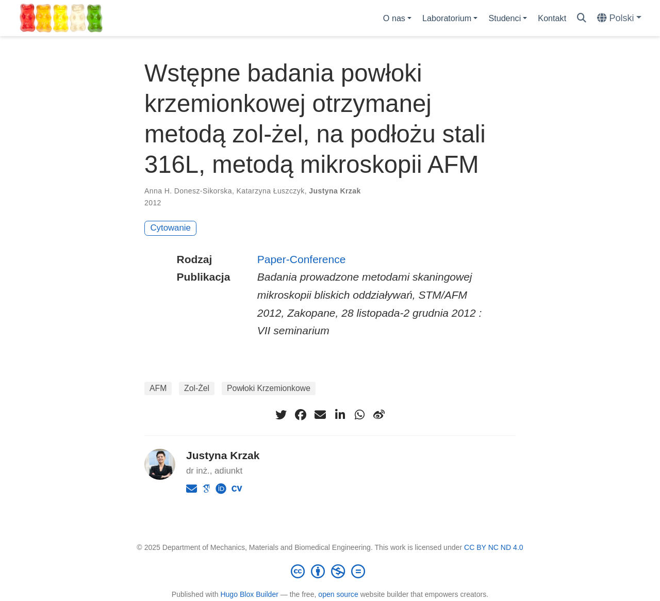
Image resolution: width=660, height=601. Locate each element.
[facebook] (300, 415)
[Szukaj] (581, 18)
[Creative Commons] (330, 571)
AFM (158, 388)
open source (338, 594)
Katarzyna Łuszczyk (271, 191)
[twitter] (281, 415)
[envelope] (320, 415)
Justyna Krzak (334, 191)
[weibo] (379, 415)
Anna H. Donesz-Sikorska (188, 191)
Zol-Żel (196, 388)
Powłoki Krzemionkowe (268, 388)
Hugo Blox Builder (249, 594)
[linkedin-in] (340, 415)
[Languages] (619, 18)
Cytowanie (171, 228)
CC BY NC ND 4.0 (493, 547)
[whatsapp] (359, 415)
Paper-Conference (301, 259)
